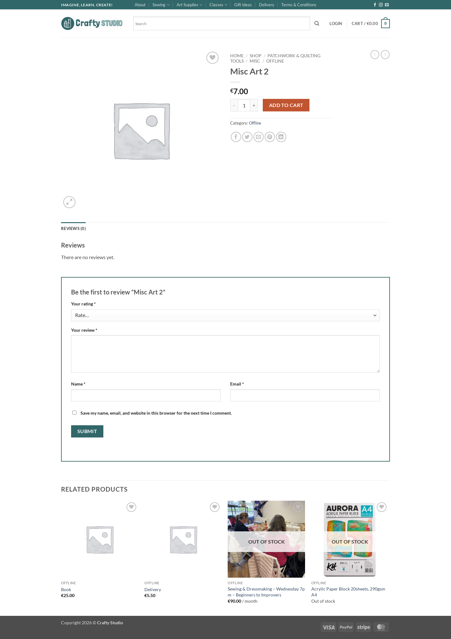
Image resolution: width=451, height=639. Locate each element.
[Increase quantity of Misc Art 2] (254, 105)
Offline (275, 61)
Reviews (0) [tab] (73, 228)
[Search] (316, 23)
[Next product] (375, 54)
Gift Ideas (243, 4)
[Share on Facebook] (236, 137)
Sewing (161, 5)
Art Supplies (189, 5)
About (140, 4)
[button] (335, 23)
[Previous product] (385, 54)
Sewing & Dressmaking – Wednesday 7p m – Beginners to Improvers (266, 591)
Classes (218, 5)
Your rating (83, 303)
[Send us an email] (387, 5)
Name (78, 383)
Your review (84, 330)
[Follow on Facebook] (375, 5)
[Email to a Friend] (258, 137)
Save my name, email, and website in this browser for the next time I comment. (156, 413)
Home (237, 55)
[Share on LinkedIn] (281, 137)
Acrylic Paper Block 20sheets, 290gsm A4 (348, 591)
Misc (255, 61)
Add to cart (286, 105)
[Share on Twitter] (247, 137)
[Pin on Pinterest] (270, 137)
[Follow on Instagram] (381, 5)
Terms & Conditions (298, 4)
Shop (256, 55)
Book (66, 589)
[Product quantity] (244, 105)
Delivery (266, 4)
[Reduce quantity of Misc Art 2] (234, 105)
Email (237, 383)
